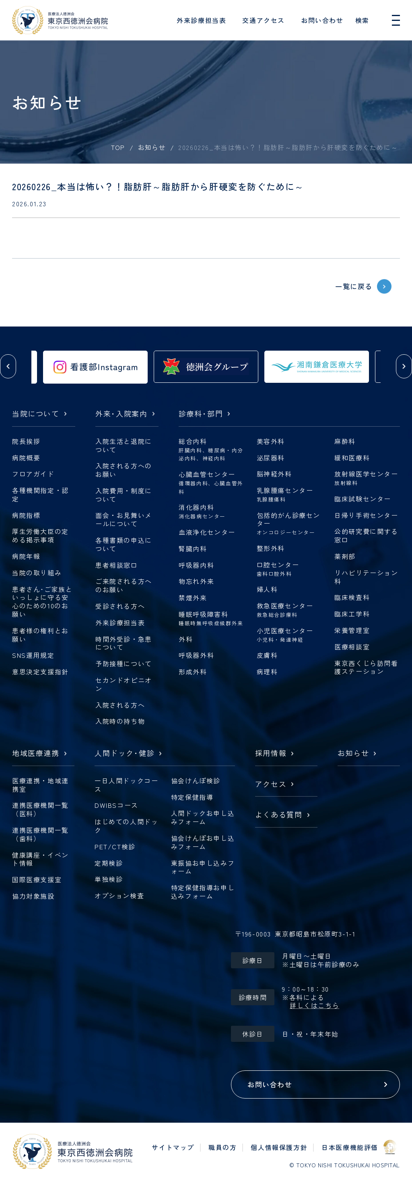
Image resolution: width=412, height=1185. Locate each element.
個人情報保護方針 (279, 1147)
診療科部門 (201, 414)
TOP (118, 147)
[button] (8, 366)
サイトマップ (173, 1147)
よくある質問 (279, 814)
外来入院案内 (121, 414)
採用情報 (270, 753)
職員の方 (222, 1147)
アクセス (270, 784)
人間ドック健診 (124, 753)
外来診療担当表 (201, 20)
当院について (36, 414)
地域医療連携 (36, 753)
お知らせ (152, 147)
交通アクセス (263, 20)
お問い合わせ (322, 20)
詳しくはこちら (314, 1005)
